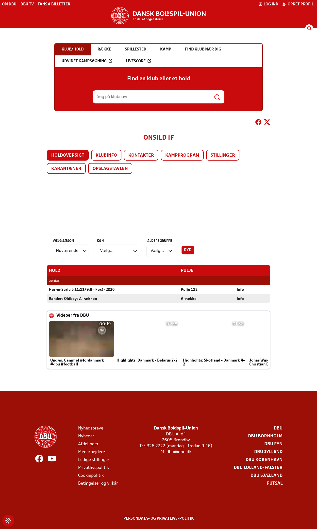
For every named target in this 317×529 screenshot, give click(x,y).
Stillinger (223, 155)
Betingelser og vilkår (98, 483)
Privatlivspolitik (93, 467)
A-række (189, 298)
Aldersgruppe (159, 241)
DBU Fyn (273, 444)
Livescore (138, 61)
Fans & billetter (54, 4)
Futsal (275, 483)
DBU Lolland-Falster (258, 467)
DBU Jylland (268, 452)
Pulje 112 (189, 289)
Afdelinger (88, 444)
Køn (100, 241)
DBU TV (27, 4)
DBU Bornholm (265, 436)
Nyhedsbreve (90, 428)
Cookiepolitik (91, 475)
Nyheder (86, 436)
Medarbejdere (91, 452)
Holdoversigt (67, 155)
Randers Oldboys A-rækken (73, 298)
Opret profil (298, 4)
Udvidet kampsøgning (87, 61)
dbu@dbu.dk (179, 452)
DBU (278, 428)
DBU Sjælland (266, 475)
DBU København (264, 460)
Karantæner (66, 169)
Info (240, 289)
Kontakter (141, 155)
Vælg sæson (63, 241)
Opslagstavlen (110, 169)
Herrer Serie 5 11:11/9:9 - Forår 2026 (82, 289)
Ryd (188, 250)
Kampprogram (182, 155)
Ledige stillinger (93, 460)
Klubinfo (106, 155)
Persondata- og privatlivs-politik (158, 518)
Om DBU (9, 4)
